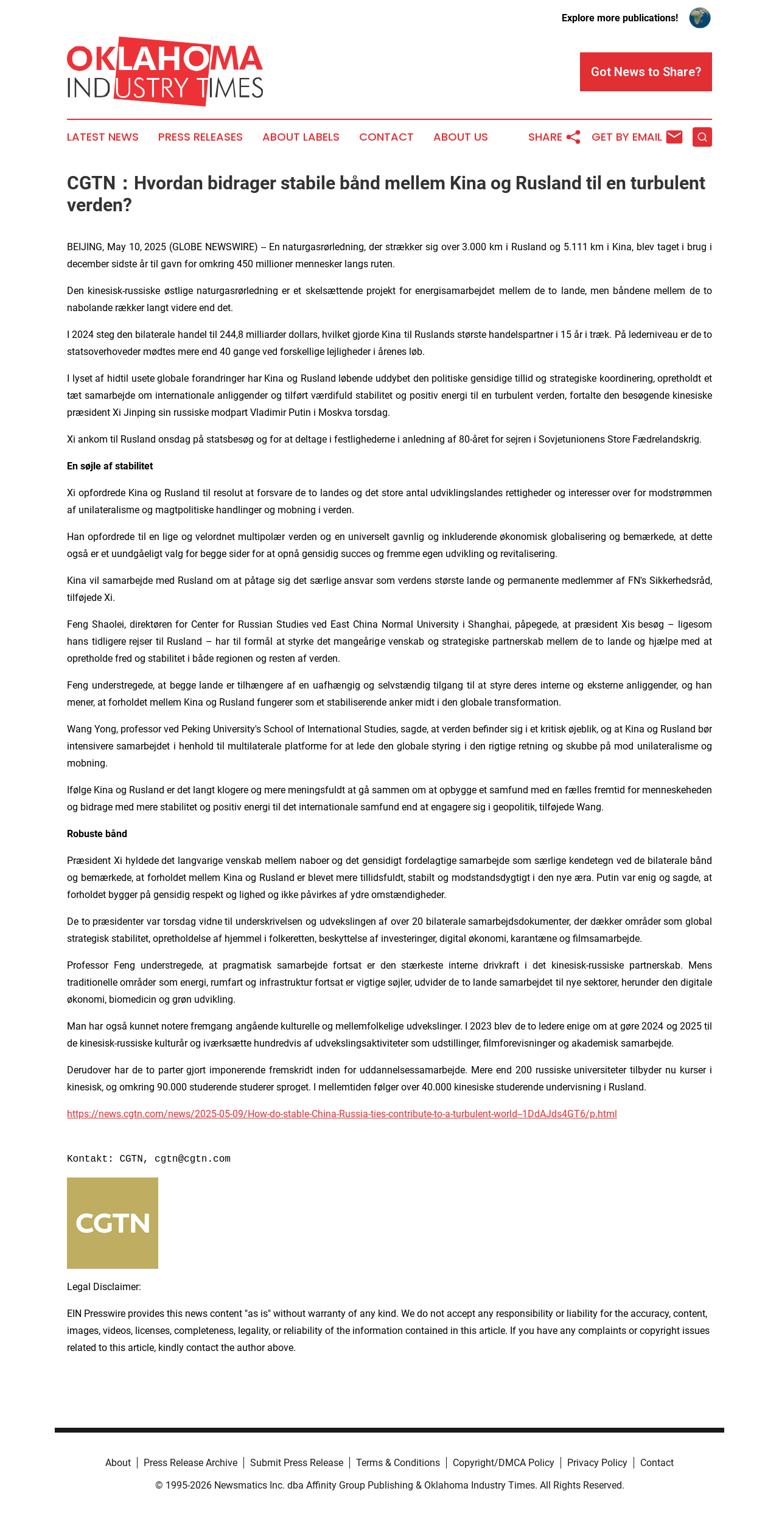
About (118, 1463)
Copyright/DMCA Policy (503, 1463)
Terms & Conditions (398, 1463)
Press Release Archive (190, 1463)
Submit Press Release (296, 1463)
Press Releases (200, 137)
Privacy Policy (597, 1463)
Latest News (103, 137)
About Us (460, 137)
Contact (386, 137)
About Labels (301, 137)
